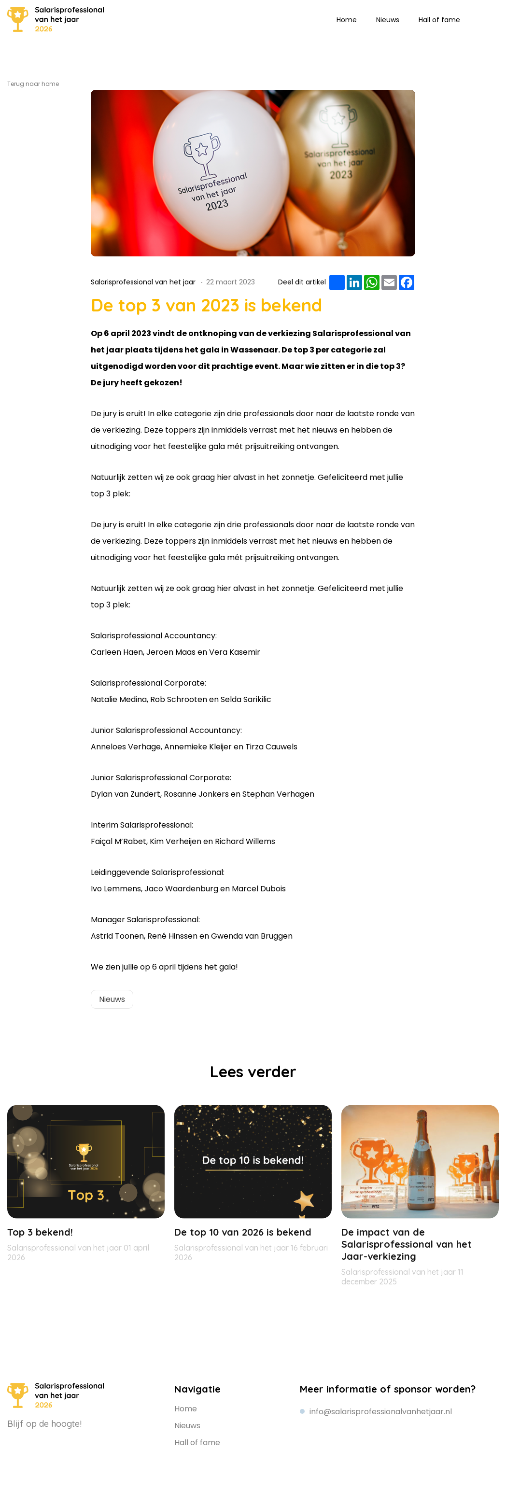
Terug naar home (33, 84)
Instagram (491, 19)
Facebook (59, 1441)
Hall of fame (439, 20)
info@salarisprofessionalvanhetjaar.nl (380, 1411)
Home (347, 20)
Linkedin (477, 19)
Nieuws (387, 20)
